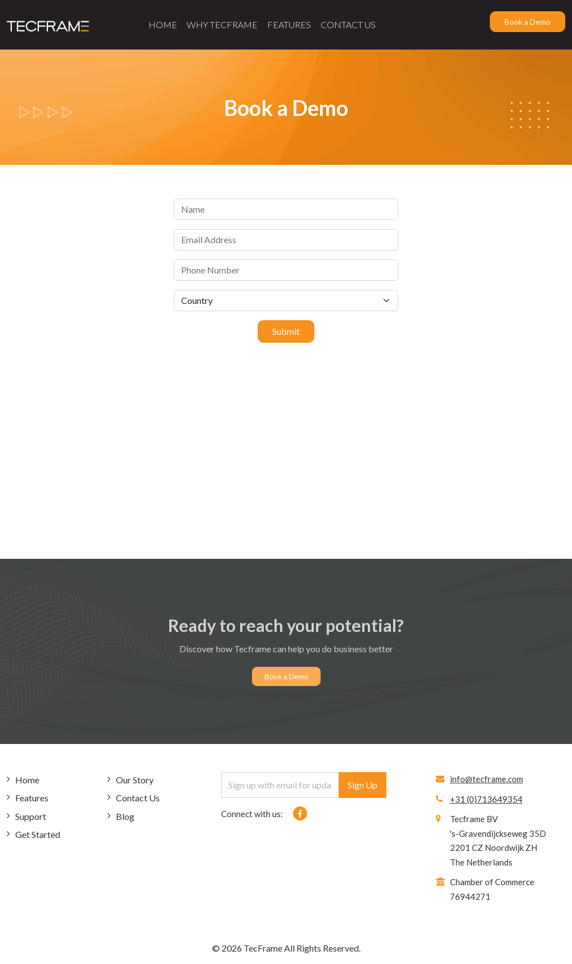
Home (162, 24)
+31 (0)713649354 (486, 799)
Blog (125, 816)
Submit (286, 331)
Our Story (135, 779)
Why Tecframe (222, 24)
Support (30, 816)
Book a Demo (528, 21)
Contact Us (348, 24)
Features (289, 24)
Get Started (37, 834)
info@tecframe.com (486, 779)
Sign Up (362, 784)
